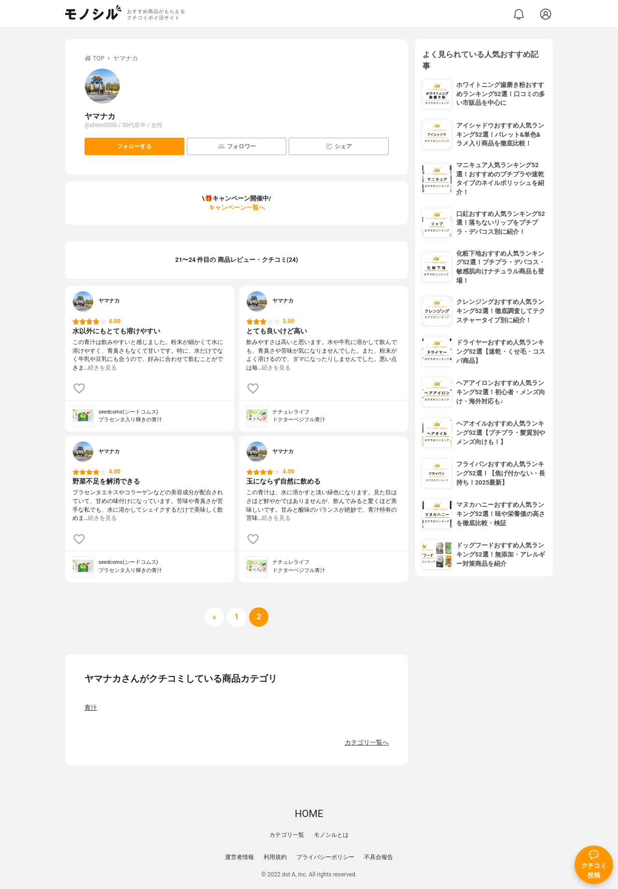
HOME (309, 813)
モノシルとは (331, 835)
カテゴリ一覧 (286, 835)
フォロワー (237, 146)
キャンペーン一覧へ (237, 207)
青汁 (90, 707)
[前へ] (214, 617)
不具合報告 (378, 857)
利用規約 (275, 857)
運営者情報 (239, 857)
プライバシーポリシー (325, 857)
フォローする (134, 146)
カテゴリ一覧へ (367, 742)
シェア (338, 146)
